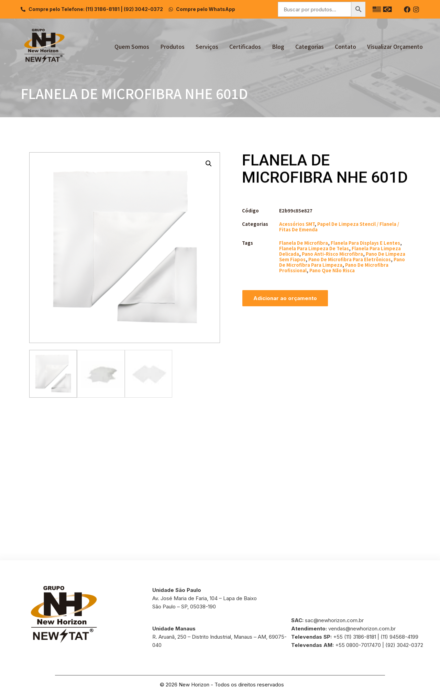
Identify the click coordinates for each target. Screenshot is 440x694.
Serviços (207, 46)
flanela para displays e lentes (365, 243)
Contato (345, 46)
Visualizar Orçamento (395, 46)
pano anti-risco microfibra (332, 254)
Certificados (245, 46)
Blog (278, 46)
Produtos (172, 46)
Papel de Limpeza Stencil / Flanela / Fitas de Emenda (339, 227)
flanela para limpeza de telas (314, 248)
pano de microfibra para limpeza (342, 262)
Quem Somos (131, 46)
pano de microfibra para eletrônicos (349, 259)
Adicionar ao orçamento (285, 298)
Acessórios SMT (297, 224)
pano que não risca (332, 270)
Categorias (309, 46)
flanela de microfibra (303, 243)
